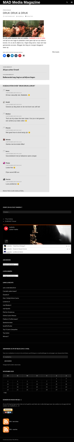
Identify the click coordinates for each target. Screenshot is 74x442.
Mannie (8, 128)
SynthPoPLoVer (7, 326)
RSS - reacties (10, 429)
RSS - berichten (10, 421)
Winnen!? (6, 336)
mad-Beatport (7, 305)
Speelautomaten (8, 322)
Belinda (8, 139)
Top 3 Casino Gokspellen (10, 329)
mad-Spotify (6, 308)
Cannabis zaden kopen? (10, 291)
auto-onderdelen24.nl (9, 287)
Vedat (8, 90)
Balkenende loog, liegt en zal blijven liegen (24, 75)
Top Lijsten (6, 333)
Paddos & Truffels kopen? (10, 319)
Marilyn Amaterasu (8, 312)
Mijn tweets (55, 52)
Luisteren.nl (6, 301)
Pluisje (8, 163)
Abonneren (8, 361)
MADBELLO (21, 16)
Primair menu (71, 2)
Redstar (8, 114)
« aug (4, 392)
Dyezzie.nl (6, 294)
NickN (8, 102)
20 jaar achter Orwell (24, 68)
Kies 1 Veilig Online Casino (11, 298)
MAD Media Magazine (21, 2)
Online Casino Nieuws (9, 315)
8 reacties (30, 16)
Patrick (8, 179)
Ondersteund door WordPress (10, 439)
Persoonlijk (7, 10)
